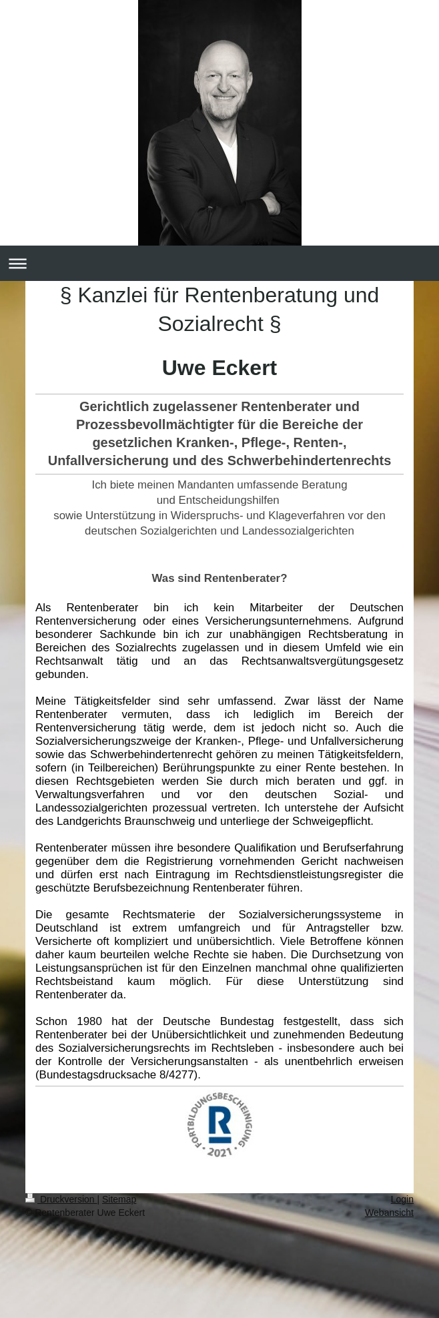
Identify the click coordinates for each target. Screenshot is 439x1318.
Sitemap (119, 1199)
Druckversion (61, 1199)
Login (402, 1199)
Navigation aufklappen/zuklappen (219, 263)
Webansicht (389, 1212)
